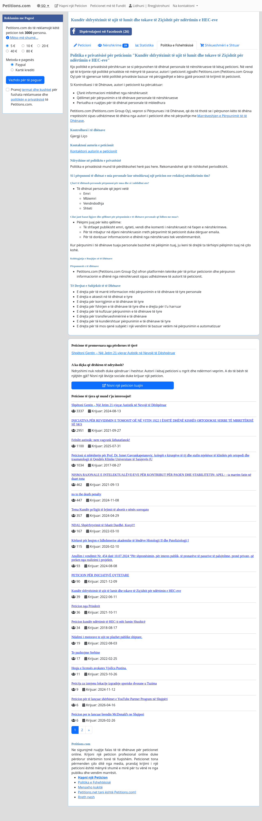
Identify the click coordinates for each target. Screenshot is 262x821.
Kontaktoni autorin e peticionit (93, 151)
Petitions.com (16, 5)
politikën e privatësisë (27, 99)
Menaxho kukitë (90, 787)
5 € (13, 46)
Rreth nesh (86, 797)
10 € (29, 46)
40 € (14, 51)
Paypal (21, 64)
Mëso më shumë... (22, 37)
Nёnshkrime (113, 45)
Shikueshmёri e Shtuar (219, 45)
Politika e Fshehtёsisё (176, 45)
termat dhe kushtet (36, 89)
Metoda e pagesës (20, 59)
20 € (45, 46)
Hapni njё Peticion (71, 5)
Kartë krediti (25, 70)
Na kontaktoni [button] (184, 5)
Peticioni (82, 45)
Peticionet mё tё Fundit (108, 5)
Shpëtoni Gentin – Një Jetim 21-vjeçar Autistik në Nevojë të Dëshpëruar (123, 353)
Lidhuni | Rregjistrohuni (149, 5)
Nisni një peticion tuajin (122, 385)
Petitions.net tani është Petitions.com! (107, 792)
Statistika (145, 45)
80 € (29, 51)
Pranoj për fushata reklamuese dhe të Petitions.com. (34, 97)
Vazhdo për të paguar (25, 80)
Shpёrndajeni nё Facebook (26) (99, 31)
